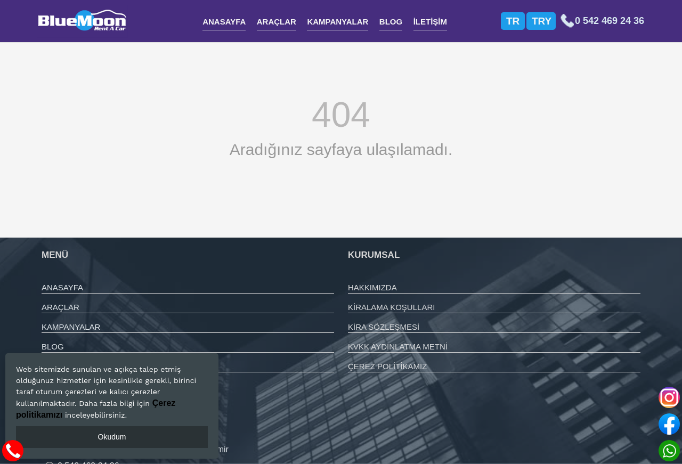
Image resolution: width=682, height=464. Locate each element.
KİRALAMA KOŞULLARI (391, 307)
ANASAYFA (224, 21)
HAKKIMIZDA (372, 287)
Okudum (112, 437)
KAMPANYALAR (337, 21)
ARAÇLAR (276, 21)
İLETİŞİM (430, 21)
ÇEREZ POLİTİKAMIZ (387, 366)
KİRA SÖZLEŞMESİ (383, 326)
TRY (541, 21)
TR (512, 21)
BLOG (390, 21)
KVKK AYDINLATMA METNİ (398, 346)
